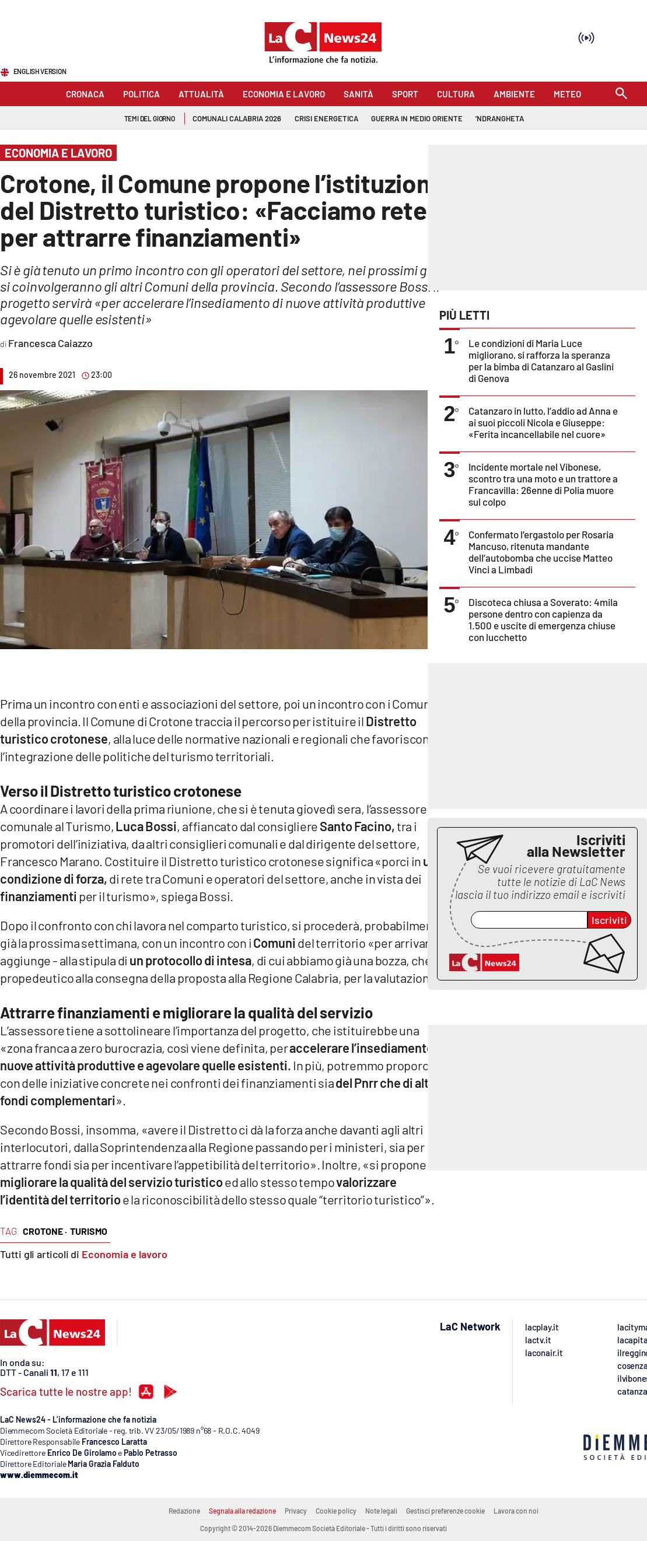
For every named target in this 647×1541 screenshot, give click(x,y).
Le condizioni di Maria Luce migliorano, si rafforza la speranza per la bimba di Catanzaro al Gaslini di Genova (541, 360)
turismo (88, 1231)
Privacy (296, 1511)
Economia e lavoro (124, 1254)
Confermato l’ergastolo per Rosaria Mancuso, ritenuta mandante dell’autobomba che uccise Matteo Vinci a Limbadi (541, 551)
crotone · (45, 1231)
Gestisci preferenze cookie (445, 1511)
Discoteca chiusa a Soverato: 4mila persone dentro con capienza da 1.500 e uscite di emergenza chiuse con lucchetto (543, 619)
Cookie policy (336, 1511)
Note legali (381, 1511)
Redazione (184, 1511)
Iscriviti (609, 919)
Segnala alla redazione (242, 1511)
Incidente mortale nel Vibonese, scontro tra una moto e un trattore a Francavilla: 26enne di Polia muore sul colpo (543, 484)
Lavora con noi (516, 1511)
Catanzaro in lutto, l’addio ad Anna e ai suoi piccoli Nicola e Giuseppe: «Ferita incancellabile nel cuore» (543, 422)
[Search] (621, 94)
